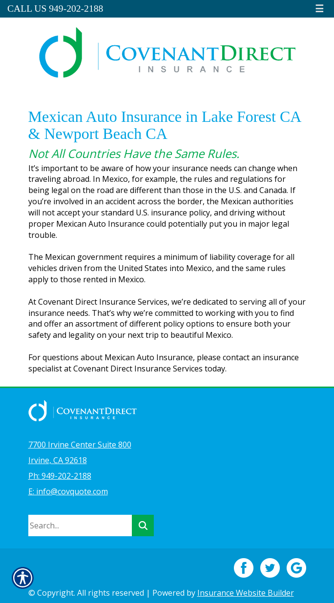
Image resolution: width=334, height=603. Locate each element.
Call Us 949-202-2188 (55, 8)
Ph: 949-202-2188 (59, 475)
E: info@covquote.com (68, 491)
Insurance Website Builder (245, 592)
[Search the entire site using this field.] (80, 525)
